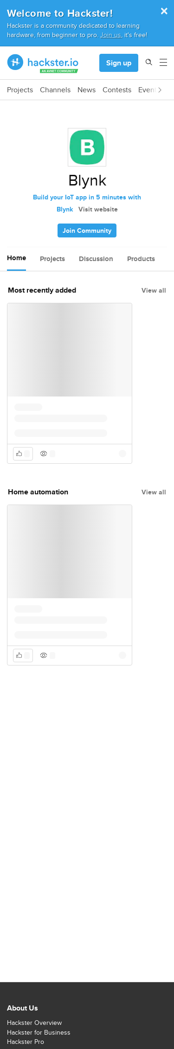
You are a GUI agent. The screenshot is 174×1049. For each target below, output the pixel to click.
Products (141, 259)
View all (154, 290)
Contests (117, 90)
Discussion (96, 259)
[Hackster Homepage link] (43, 63)
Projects (20, 90)
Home (16, 258)
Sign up (118, 63)
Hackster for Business (39, 1032)
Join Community (87, 230)
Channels (55, 90)
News (86, 90)
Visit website (98, 209)
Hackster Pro (25, 1041)
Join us (110, 34)
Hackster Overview (34, 1022)
